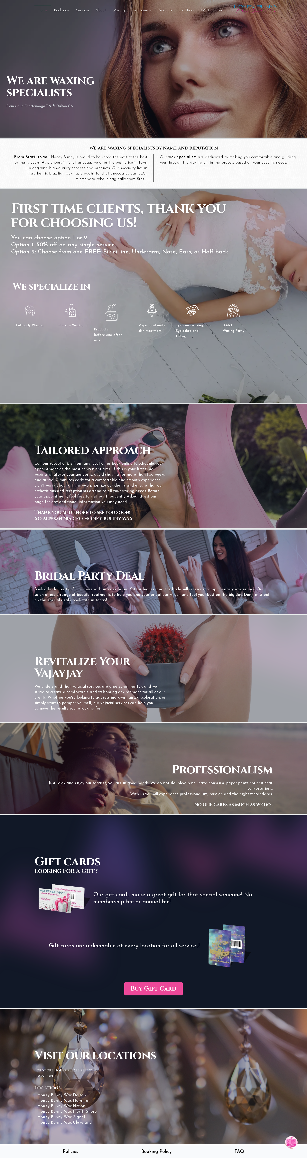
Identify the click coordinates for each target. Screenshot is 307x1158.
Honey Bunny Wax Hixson (61, 1106)
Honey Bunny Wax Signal (61, 1117)
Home (43, 10)
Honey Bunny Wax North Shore (67, 1112)
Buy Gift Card (153, 989)
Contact (222, 10)
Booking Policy (156, 1151)
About (101, 10)
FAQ (205, 10)
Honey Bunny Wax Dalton (61, 1095)
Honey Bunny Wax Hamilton (63, 1101)
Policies (70, 1151)
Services (82, 10)
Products (165, 10)
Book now (62, 10)
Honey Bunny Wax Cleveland (64, 1123)
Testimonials (141, 10)
